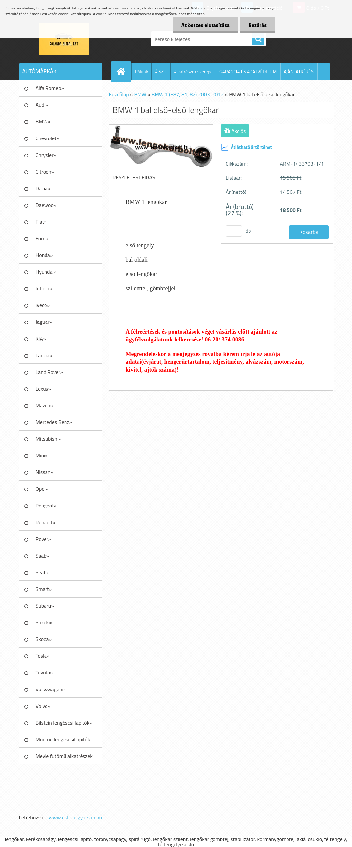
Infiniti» (44, 288)
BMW (140, 94)
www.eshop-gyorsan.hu (75, 817)
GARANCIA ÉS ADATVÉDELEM (248, 71)
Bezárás (258, 25)
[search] (258, 39)
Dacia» (43, 188)
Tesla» (43, 656)
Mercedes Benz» (54, 422)
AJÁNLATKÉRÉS (299, 71)
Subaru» (45, 606)
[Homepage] (123, 71)
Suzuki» (44, 622)
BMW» (43, 121)
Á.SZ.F (161, 71)
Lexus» (43, 389)
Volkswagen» (50, 689)
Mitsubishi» (49, 439)
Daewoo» (46, 205)
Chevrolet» (47, 138)
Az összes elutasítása (205, 25)
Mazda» (44, 405)
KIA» (41, 338)
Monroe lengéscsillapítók (63, 739)
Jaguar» (44, 322)
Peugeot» (46, 505)
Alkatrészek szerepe (193, 71)
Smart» (44, 589)
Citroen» (45, 171)
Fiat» (41, 222)
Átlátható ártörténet (246, 147)
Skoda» (44, 639)
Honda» (44, 255)
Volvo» (43, 706)
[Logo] (64, 39)
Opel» (42, 489)
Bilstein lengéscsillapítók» (64, 723)
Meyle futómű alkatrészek (64, 756)
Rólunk (141, 71)
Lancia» (44, 355)
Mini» (42, 455)
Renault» (46, 522)
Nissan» (44, 472)
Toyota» (44, 672)
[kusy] (234, 231)
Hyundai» (46, 272)
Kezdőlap (119, 94)
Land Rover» (49, 372)
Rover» (43, 539)
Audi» (42, 105)
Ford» (42, 238)
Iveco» (43, 305)
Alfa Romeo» (50, 88)
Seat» (42, 572)
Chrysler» (46, 155)
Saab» (42, 556)
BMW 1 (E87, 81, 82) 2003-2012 (188, 94)
